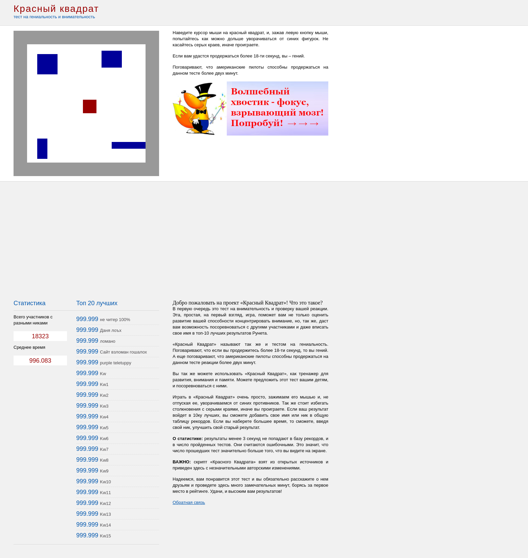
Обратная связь (189, 502)
